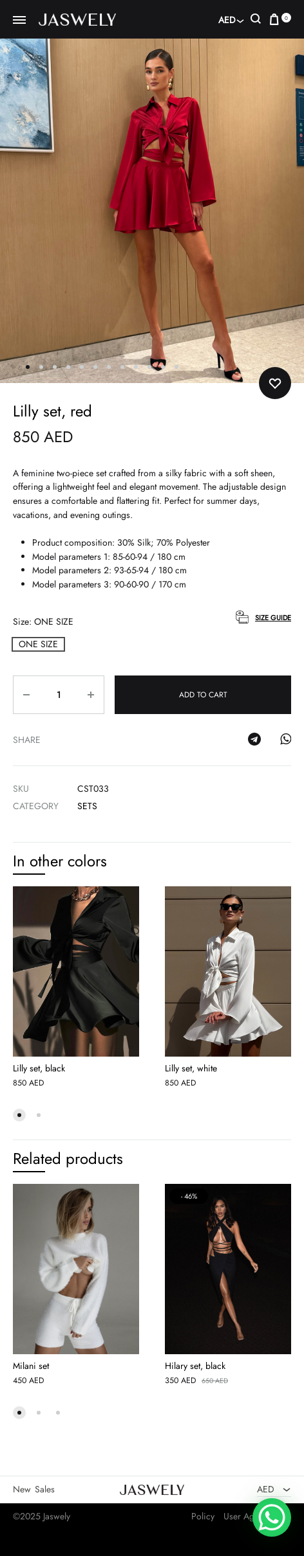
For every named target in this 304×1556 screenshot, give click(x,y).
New (22, 1489)
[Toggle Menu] (19, 20)
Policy (202, 1516)
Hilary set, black (195, 1366)
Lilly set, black (39, 1068)
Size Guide (273, 618)
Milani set (31, 1366)
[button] (38, 644)
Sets (87, 806)
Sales (45, 1489)
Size (43, 621)
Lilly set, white (191, 1068)
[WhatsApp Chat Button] (271, 1517)
